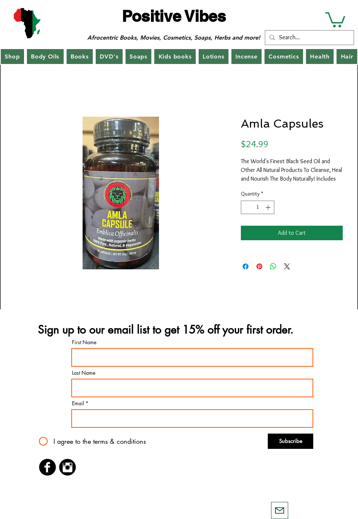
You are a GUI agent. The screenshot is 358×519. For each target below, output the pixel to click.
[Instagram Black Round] (67, 467)
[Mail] (279, 510)
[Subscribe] (290, 441)
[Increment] (268, 207)
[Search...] (308, 38)
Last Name (83, 372)
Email (78, 403)
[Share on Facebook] (245, 266)
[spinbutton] (257, 207)
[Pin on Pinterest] (259, 266)
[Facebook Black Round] (47, 467)
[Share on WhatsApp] (273, 266)
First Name (84, 342)
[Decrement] (246, 207)
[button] (335, 19)
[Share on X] (287, 266)
